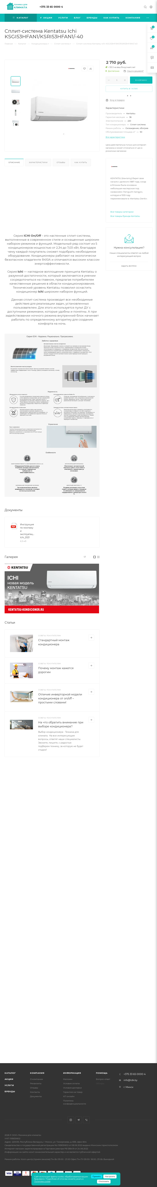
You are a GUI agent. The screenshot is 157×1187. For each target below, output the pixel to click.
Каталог (10, 1073)
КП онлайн (69, 1096)
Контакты (35, 1092)
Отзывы (61, 162)
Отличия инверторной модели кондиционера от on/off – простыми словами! (60, 698)
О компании (36, 1079)
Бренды (10, 1091)
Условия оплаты (71, 1083)
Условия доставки (72, 1087)
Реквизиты (35, 1083)
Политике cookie (42, 1181)
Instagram (70, 1120)
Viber (86, 1120)
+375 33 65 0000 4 (51, 6)
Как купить (81, 162)
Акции (9, 1079)
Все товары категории (122, 212)
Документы (36, 1096)
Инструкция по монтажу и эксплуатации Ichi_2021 (27, 531)
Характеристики (38, 162)
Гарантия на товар (72, 1092)
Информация (72, 1073)
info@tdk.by (130, 1080)
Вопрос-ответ (103, 1079)
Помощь (101, 1073)
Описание (14, 162)
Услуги (9, 1085)
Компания (37, 1073)
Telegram (78, 1120)
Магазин (67, 1079)
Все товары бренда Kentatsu (125, 216)
